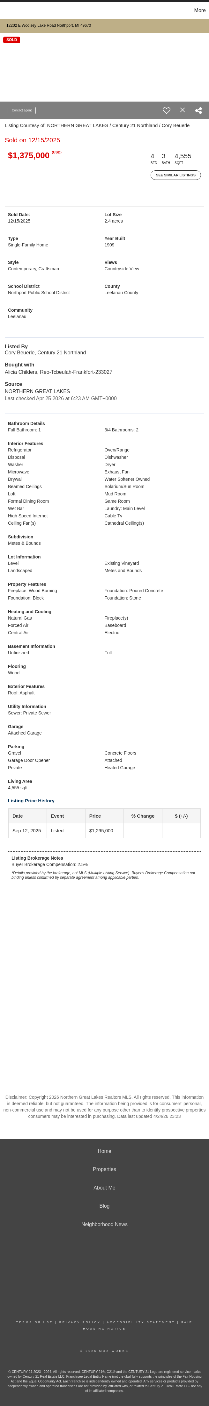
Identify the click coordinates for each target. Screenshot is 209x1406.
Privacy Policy (80, 1322)
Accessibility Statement (141, 1322)
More (200, 10)
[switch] (167, 110)
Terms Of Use (34, 1322)
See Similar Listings (176, 175)
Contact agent (22, 110)
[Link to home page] (8, 10)
